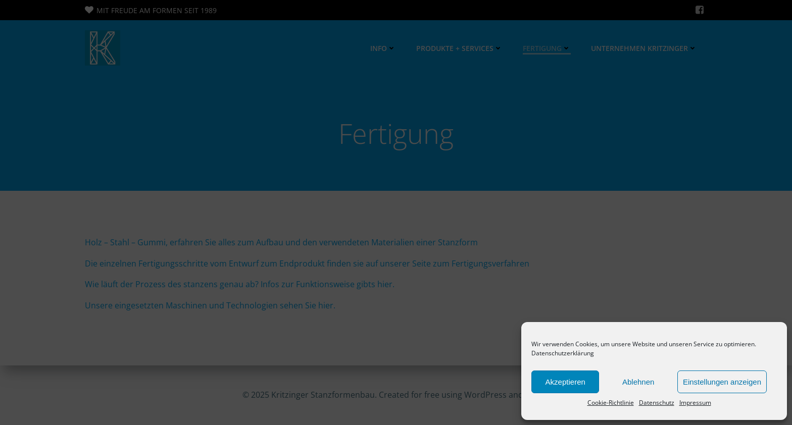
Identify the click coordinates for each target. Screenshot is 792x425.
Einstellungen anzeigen (722, 382)
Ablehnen (638, 382)
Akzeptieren (565, 382)
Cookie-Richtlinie (610, 402)
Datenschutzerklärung (562, 353)
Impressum (695, 402)
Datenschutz (656, 402)
